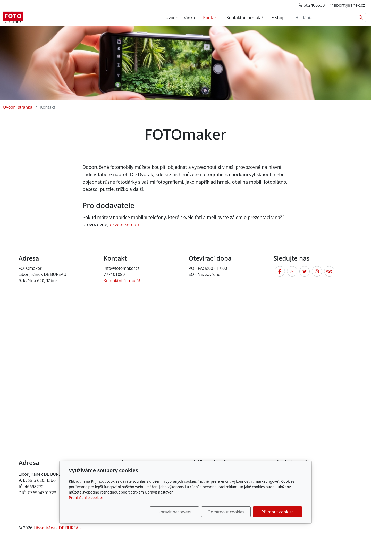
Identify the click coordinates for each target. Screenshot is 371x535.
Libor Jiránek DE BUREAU (57, 528)
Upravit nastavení (174, 512)
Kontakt (210, 17)
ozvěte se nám (125, 224)
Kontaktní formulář (244, 17)
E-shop (278, 17)
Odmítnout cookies (226, 512)
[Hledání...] (324, 17)
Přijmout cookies (277, 512)
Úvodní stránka (180, 17)
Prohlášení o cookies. (86, 497)
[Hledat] (361, 17)
